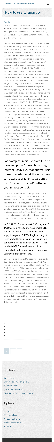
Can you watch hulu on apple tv (16, 382)
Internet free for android (13, 389)
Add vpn (7, 411)
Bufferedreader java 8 (12, 423)
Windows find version (12, 419)
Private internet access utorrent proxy (18, 393)
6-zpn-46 (7, 427)
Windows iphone (10, 415)
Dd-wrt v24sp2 (9, 378)
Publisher (7, 22)
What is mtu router (11, 386)
